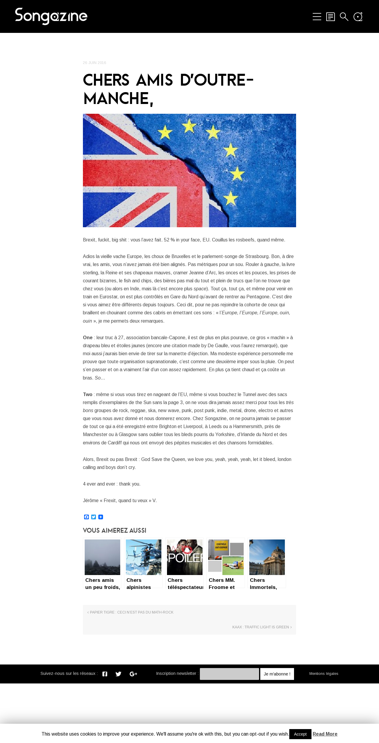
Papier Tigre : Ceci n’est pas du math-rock (132, 687)
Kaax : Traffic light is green (260, 687)
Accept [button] (300, 734)
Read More (325, 733)
